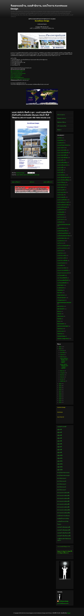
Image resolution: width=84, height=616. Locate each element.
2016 (60, 389)
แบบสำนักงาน (60, 253)
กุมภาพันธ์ (62, 352)
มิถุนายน (62, 370)
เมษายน (62, 354)
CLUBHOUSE (60, 287)
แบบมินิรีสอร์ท (60, 209)
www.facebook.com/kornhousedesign (18, 73)
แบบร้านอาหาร (60, 219)
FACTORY (59, 292)
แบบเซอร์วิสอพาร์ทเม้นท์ (63, 145)
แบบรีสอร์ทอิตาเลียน (62, 238)
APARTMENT (60, 285)
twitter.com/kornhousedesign (16, 74)
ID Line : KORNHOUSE (16, 76)
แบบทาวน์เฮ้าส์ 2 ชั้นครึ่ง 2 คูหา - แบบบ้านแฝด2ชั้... (64, 360)
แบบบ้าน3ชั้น (60, 167)
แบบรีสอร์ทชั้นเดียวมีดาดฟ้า (63, 224)
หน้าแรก (32, 182)
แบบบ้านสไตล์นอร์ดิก (62, 207)
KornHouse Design (63, 601)
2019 (60, 396)
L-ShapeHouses (61, 300)
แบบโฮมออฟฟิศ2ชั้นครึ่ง (63, 280)
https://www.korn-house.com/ (16, 72)
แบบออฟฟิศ (60, 265)
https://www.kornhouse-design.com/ (18, 70)
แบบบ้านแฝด (36, 174)
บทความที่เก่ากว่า (48, 182)
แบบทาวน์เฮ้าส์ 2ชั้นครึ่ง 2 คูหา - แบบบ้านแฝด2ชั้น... (64, 366)
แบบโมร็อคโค (60, 214)
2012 (60, 348)
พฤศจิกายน (63, 381)
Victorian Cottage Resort (63, 338)
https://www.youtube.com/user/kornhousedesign (20, 78)
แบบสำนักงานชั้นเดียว (62, 260)
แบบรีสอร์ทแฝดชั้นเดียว (62, 233)
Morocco (59, 311)
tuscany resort (60, 331)
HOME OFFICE (61, 295)
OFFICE (59, 313)
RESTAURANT (60, 323)
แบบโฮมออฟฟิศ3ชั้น (62, 282)
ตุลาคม (62, 379)
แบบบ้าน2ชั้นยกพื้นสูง (62, 162)
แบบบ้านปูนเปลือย (61, 192)
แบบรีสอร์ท (60, 222)
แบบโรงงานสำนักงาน (62, 248)
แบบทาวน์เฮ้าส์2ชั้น (61, 150)
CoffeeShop (60, 290)
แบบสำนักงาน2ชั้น (61, 255)
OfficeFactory (60, 316)
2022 (60, 402)
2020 (60, 398)
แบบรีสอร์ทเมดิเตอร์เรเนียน (63, 235)
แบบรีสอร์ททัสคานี (61, 228)
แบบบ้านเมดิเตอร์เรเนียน (63, 204)
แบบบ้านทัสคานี (61, 187)
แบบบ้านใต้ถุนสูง (61, 182)
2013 (60, 383)
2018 (60, 394)
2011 (60, 346)
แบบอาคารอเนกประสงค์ (63, 273)
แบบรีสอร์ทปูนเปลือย (62, 230)
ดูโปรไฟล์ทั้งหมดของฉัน (63, 603)
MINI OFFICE (60, 306)
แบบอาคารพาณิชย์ (61, 268)
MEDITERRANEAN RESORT (64, 302)
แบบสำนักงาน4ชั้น (61, 258)
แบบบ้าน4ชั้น (60, 170)
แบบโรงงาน (60, 243)
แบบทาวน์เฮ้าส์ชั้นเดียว (62, 157)
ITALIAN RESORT (61, 297)
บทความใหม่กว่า (16, 182)
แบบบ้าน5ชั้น (60, 172)
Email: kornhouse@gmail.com (17, 77)
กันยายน (62, 377)
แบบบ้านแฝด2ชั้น (61, 197)
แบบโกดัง (59, 137)
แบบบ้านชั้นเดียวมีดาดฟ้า (63, 177)
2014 (60, 385)
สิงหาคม (62, 374)
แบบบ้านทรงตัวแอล (61, 184)
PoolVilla (59, 318)
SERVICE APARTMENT (63, 326)
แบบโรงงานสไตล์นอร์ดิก (63, 245)
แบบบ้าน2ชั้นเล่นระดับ (62, 165)
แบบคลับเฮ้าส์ (60, 142)
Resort (58, 321)
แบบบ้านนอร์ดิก (61, 189)
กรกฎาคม (62, 372)
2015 (60, 387)
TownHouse (60, 328)
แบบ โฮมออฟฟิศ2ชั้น (62, 277)
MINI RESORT (60, 308)
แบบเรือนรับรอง (61, 240)
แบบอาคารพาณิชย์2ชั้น (62, 270)
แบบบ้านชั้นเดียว (61, 175)
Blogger (68, 613)
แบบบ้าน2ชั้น (60, 160)
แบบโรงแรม (60, 250)
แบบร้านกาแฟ (60, 217)
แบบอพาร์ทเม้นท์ (61, 263)
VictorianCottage (61, 336)
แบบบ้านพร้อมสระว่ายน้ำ (63, 202)
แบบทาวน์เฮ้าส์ (19, 174)
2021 (60, 400)
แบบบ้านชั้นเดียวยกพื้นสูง (63, 180)
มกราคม (62, 350)
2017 (60, 392)
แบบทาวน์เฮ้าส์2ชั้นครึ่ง (28, 174)
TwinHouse (60, 333)
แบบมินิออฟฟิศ (60, 212)
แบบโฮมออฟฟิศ (61, 275)
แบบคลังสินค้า (60, 140)
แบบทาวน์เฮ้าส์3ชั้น (61, 155)
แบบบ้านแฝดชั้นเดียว (62, 199)
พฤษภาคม (62, 356)
